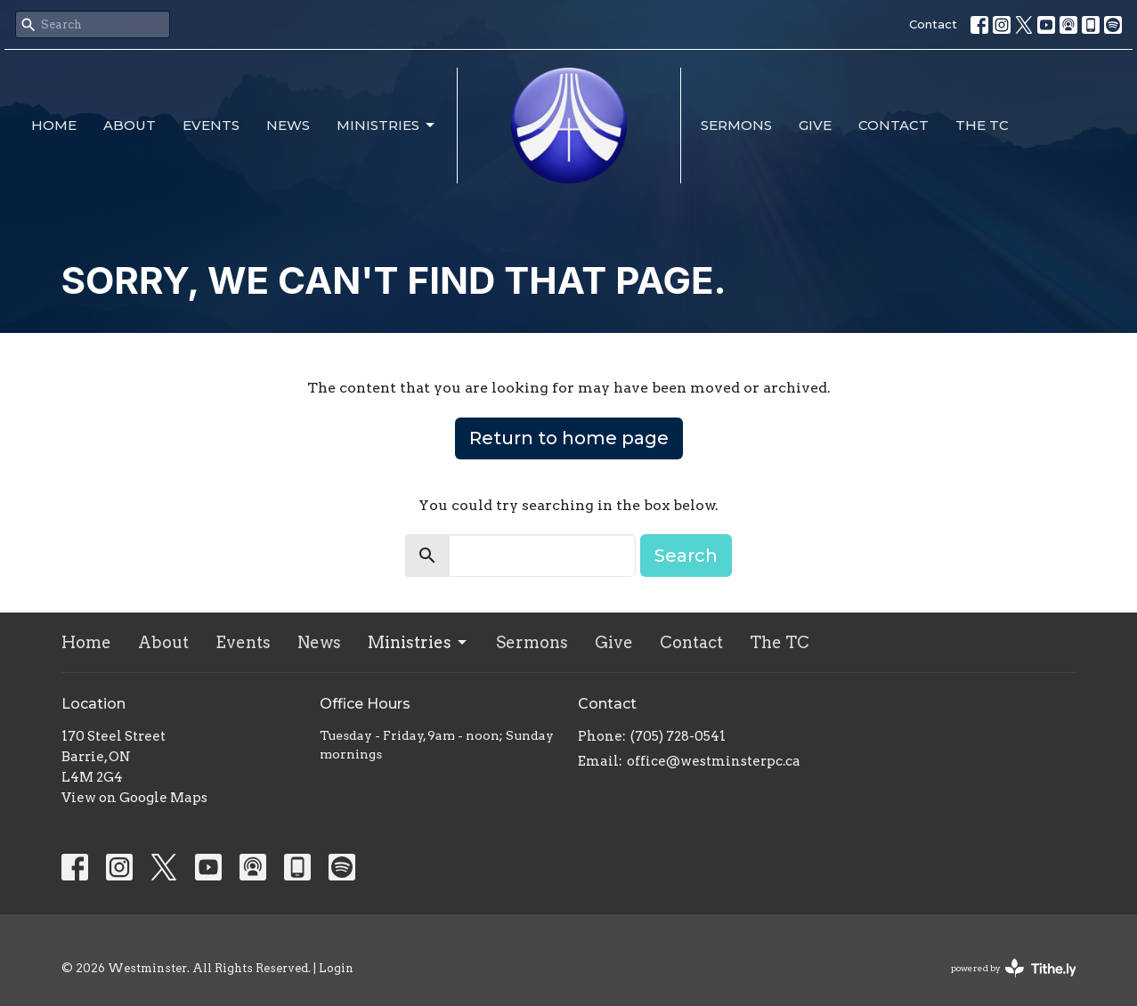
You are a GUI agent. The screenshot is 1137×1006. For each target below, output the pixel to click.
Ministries (387, 125)
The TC (982, 125)
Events (211, 125)
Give (815, 125)
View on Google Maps (134, 798)
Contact (933, 24)
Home (54, 125)
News (288, 125)
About (129, 125)
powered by (1013, 968)
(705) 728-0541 (678, 736)
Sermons (736, 125)
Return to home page (569, 438)
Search (686, 555)
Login (336, 968)
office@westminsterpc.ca (713, 761)
